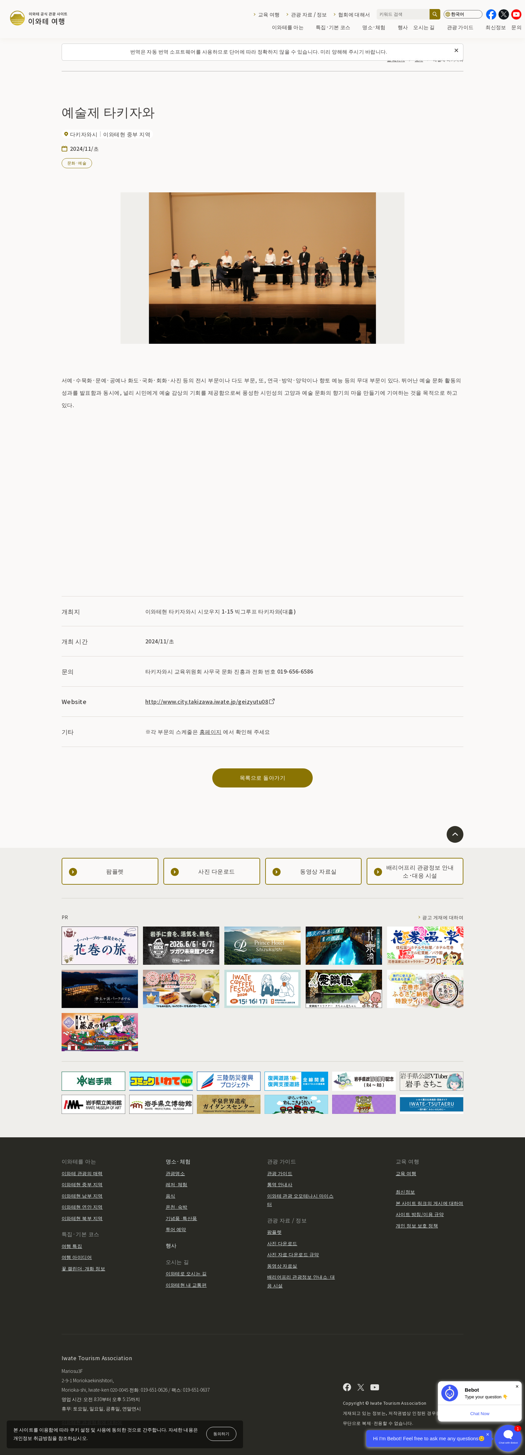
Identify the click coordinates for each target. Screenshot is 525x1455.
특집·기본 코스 (336, 27)
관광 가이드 (463, 27)
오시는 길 (427, 27)
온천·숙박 (177, 1206)
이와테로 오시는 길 (186, 1273)
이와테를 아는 (291, 27)
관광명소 (175, 1173)
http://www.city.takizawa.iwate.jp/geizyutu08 (210, 701)
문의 (516, 27)
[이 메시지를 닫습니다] (456, 50)
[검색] (435, 14)
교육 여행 (269, 14)
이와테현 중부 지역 (82, 1184)
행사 (403, 27)
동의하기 (221, 1433)
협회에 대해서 (354, 14)
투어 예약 (176, 1229)
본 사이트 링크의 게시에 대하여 (429, 1203)
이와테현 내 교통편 (186, 1284)
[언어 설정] (463, 14)
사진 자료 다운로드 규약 (293, 1254)
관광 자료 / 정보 (309, 14)
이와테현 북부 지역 (82, 1218)
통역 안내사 (280, 1184)
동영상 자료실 (282, 1265)
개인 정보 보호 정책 (417, 1225)
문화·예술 (76, 163)
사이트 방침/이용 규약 (420, 1214)
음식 (170, 1195)
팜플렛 (274, 1231)
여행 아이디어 (77, 1257)
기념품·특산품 (181, 1218)
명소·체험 (377, 27)
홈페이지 (211, 732)
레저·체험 (177, 1184)
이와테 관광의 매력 (82, 1173)
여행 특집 (72, 1246)
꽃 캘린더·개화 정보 (83, 1268)
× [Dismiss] (517, 1386)
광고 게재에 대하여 (442, 917)
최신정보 (495, 27)
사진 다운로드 (282, 1243)
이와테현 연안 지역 (82, 1206)
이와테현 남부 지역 (82, 1195)
